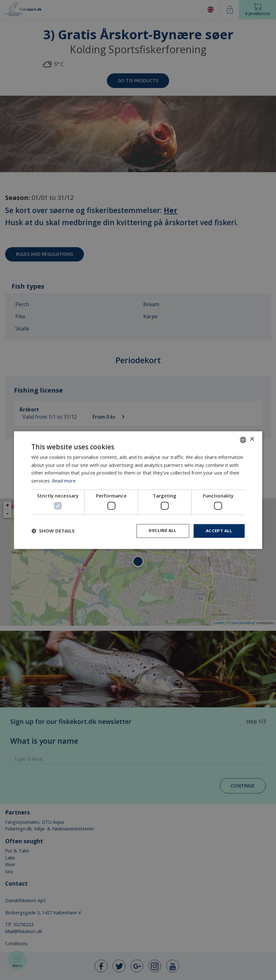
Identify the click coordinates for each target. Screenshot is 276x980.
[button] (53, 531)
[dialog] (138, 490)
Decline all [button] (160, 531)
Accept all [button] (218, 531)
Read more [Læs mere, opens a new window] (64, 480)
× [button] (252, 439)
